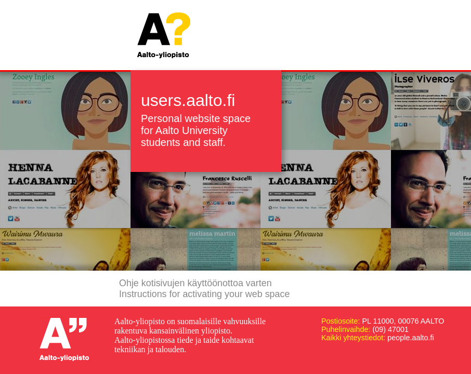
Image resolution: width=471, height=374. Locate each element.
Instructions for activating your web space (204, 294)
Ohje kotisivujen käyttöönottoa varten (195, 283)
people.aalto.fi (410, 337)
